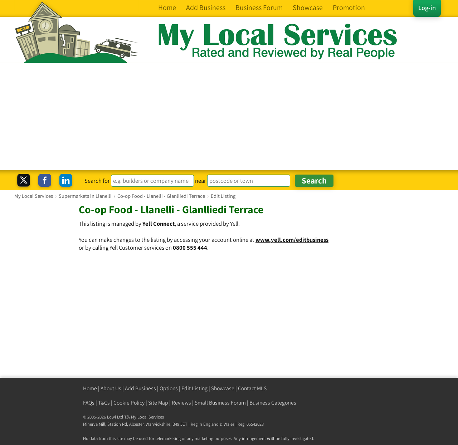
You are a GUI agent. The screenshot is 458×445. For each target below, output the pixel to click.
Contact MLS (252, 388)
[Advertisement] (229, 117)
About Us (111, 388)
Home (90, 388)
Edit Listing (194, 388)
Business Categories (272, 402)
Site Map (158, 402)
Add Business (140, 388)
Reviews (181, 402)
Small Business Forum (220, 402)
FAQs (88, 402)
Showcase (222, 388)
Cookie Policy (129, 402)
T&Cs (104, 402)
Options (169, 388)
